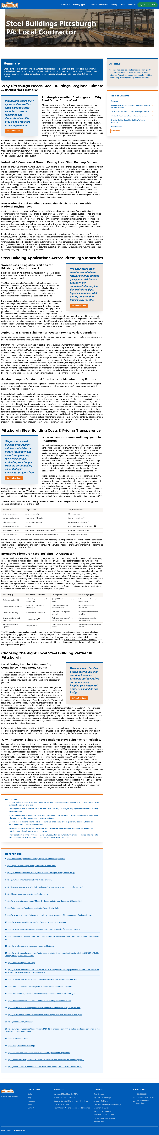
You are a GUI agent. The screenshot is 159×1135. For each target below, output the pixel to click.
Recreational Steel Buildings (105, 1118)
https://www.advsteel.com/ (18, 1039)
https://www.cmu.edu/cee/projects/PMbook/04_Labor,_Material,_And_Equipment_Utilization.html (44, 901)
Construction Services (99, 4)
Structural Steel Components (65, 1097)
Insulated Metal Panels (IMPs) (66, 1094)
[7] (77, 223)
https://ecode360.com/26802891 (20, 1022)
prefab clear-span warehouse (14, 321)
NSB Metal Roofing (61, 1104)
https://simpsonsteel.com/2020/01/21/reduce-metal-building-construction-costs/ (39, 1001)
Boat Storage (99, 1094)
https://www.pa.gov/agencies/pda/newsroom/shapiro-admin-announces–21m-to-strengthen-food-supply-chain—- (50, 915)
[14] (21, 406)
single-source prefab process (68, 244)
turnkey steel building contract (39, 542)
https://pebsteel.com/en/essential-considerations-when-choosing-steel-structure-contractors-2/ (45, 1067)
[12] (82, 372)
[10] (84, 352)
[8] (2, 313)
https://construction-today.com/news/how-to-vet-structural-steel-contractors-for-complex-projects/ (46, 1060)
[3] (56, 132)
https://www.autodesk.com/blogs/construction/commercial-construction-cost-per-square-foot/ (44, 1008)
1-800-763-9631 (147, 4)
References (115, 131)
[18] (26, 490)
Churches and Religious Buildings (107, 1104)
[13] (72, 398)
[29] (39, 764)
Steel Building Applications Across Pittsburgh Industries (130, 112)
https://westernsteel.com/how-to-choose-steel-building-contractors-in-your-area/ (39, 1053)
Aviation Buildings (101, 1101)
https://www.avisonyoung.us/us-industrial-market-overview (29, 880)
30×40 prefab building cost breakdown (80, 639)
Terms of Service (19, 1130)
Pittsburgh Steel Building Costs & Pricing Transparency (129, 116)
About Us (132, 4)
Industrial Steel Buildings (104, 1115)
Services (31, 1104)
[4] (34, 169)
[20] (57, 455)
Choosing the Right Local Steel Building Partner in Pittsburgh (128, 121)
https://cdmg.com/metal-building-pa (21, 1046)
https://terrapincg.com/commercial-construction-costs (27, 894)
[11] (85, 347)
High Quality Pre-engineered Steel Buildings (72, 1108)
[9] (11, 293)
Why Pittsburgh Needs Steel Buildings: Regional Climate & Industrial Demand (130, 106)
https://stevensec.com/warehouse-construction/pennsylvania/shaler (33, 908)
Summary (114, 101)
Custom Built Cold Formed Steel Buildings (71, 1101)
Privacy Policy (6, 1130)
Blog (122, 4)
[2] (67, 112)
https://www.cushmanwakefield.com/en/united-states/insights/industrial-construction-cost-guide (45, 1015)
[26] (100, 712)
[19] (65, 483)
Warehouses (99, 1122)
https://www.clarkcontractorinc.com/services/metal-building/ (31, 946)
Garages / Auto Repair (103, 1111)
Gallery (114, 4)
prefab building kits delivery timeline (72, 782)
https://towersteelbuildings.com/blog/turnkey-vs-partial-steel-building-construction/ (40, 987)
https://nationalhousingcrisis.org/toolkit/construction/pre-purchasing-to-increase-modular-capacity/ (45, 887)
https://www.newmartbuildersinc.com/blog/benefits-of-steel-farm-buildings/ (37, 922)
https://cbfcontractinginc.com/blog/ (21, 963)
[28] (63, 749)
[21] (68, 575)
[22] (65, 581)
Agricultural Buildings (102, 1097)
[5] (28, 236)
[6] (32, 213)
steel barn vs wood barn (92, 151)
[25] (58, 692)
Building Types (79, 4)
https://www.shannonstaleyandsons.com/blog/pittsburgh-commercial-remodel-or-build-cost (43, 979)
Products (64, 4)
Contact (31, 1108)
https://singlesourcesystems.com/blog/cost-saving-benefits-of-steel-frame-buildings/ (41, 994)
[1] (29, 150)
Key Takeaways (116, 126)
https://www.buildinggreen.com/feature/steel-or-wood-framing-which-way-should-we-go (41, 873)
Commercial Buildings (102, 1108)
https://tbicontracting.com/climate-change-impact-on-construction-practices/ (36, 859)
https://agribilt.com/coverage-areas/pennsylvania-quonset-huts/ (31, 866)
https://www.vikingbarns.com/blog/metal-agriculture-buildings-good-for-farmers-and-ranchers (44, 929)
